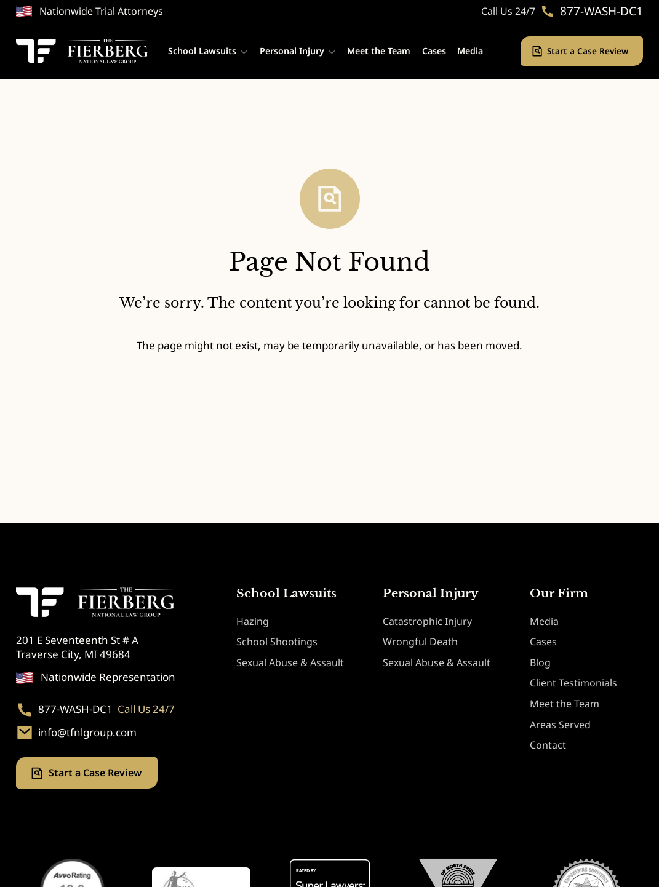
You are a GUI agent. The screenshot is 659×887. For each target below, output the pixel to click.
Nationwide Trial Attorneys (101, 11)
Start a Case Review (589, 51)
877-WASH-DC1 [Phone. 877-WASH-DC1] (601, 11)
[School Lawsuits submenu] (244, 51)
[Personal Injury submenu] (332, 51)
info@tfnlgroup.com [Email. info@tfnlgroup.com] (87, 732)
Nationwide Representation (108, 677)
